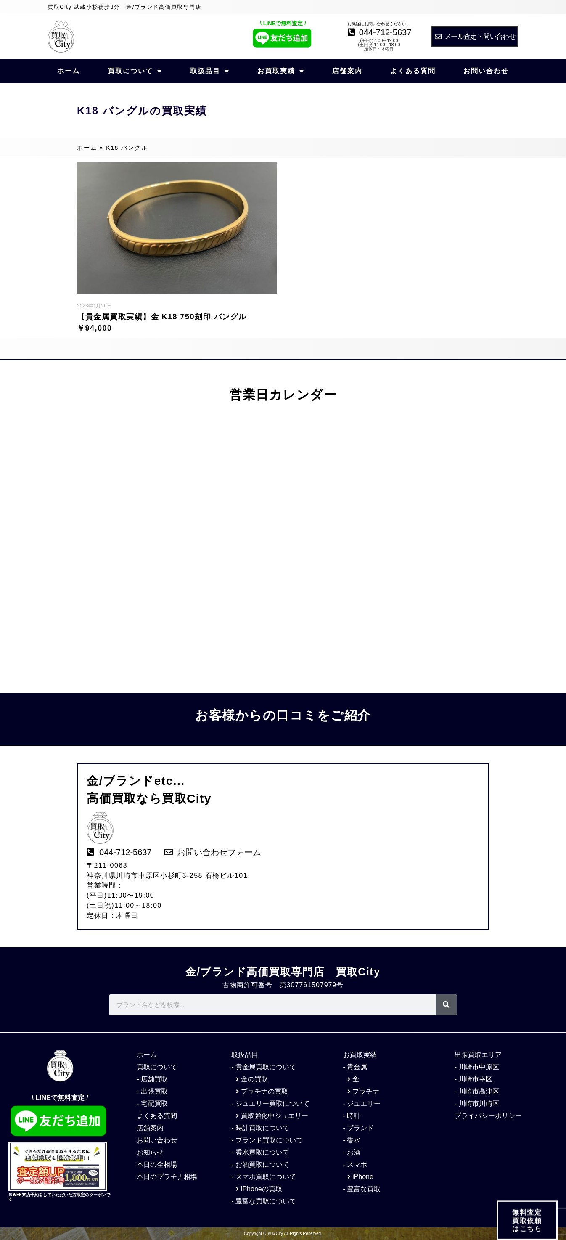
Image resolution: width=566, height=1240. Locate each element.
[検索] (446, 1004)
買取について (135, 71)
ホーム (68, 70)
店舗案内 (347, 70)
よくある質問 (413, 70)
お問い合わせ (486, 70)
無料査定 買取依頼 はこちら (527, 1226)
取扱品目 (210, 71)
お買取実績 (280, 71)
